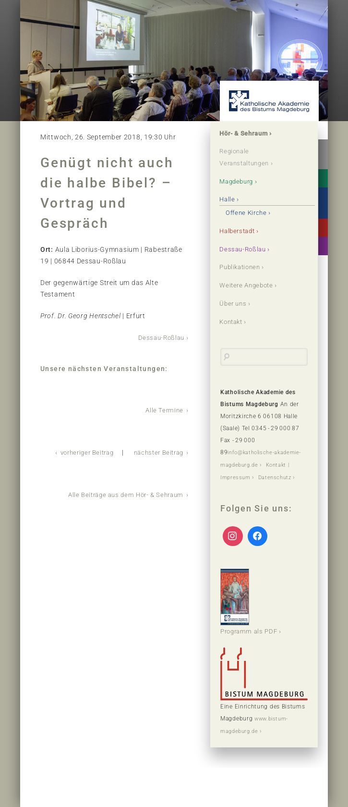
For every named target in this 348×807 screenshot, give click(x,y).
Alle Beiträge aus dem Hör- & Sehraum (121, 493)
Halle (228, 200)
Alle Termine (163, 409)
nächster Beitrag (156, 451)
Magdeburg (239, 182)
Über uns (235, 304)
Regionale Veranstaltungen (248, 157)
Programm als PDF (251, 613)
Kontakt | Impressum (250, 476)
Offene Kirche (249, 213)
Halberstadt (240, 231)
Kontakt (233, 322)
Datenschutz (238, 488)
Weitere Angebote (249, 286)
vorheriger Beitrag (78, 451)
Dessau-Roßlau (159, 337)
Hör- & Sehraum (246, 133)
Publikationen (242, 268)
